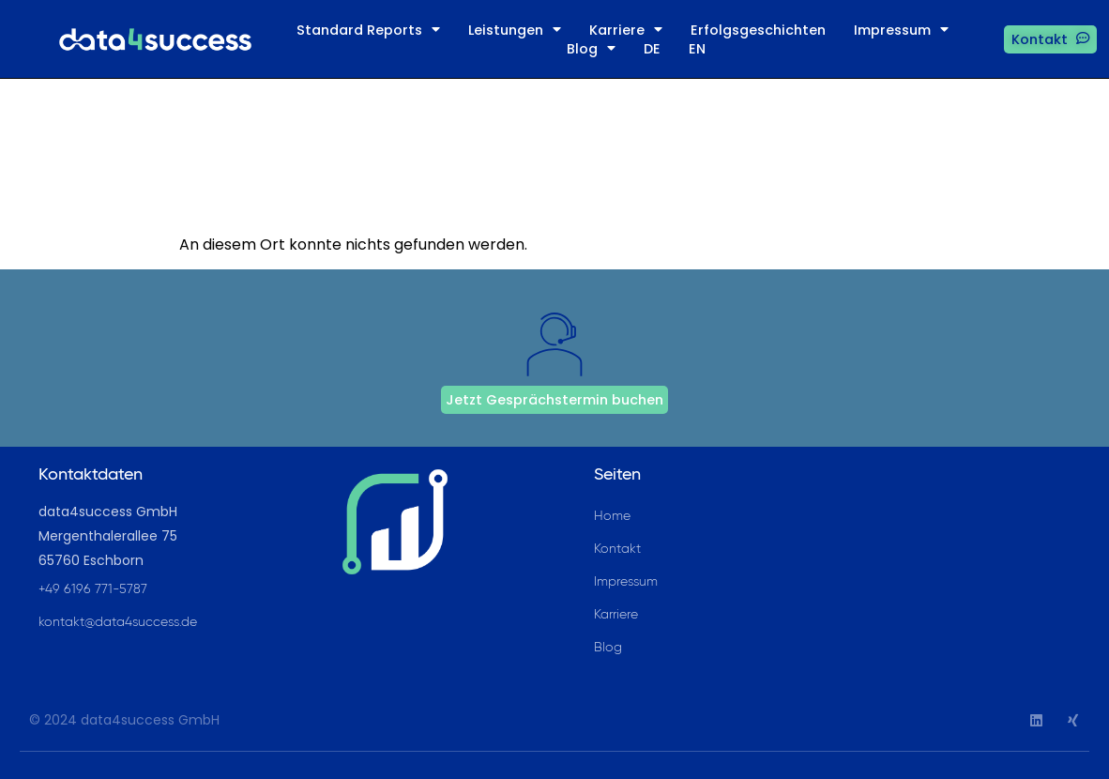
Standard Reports (368, 30)
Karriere (625, 30)
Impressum (901, 30)
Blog (591, 48)
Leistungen (514, 30)
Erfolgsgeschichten (758, 30)
